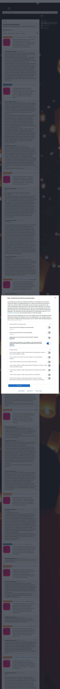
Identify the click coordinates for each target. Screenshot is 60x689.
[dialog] (30, 344)
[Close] (56, 298)
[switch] (49, 327)
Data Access (30, 390)
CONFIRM (19, 385)
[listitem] (30, 324)
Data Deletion (21, 390)
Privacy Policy (38, 390)
